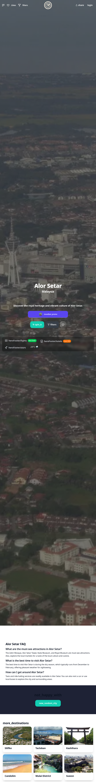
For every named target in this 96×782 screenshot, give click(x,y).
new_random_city (48, 703)
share (80, 5)
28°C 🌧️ (34, 346)
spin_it (37, 324)
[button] (3, 5)
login (90, 5)
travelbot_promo (50, 314)
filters (52, 324)
